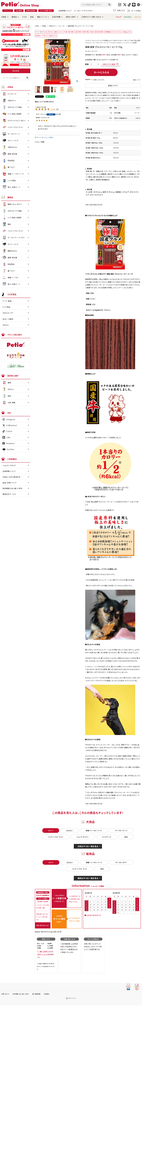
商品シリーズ (42, 17)
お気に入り (119, 10)
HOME (37, 26)
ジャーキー (61, 26)
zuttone (137, 17)
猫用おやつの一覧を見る (88, 878)
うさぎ (24, 17)
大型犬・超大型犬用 (96, 32)
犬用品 (3, 17)
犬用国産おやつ (109, 32)
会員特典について (65, 10)
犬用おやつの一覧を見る (88, 846)
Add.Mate (128, 17)
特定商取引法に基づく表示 (12, 488)
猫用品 (14, 17)
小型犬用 (78, 32)
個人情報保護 (36, 994)
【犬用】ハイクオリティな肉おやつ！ (46, 36)
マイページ (7, 11)
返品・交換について (10, 482)
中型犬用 (85, 32)
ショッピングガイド (9, 465)
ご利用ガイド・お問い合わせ (91, 17)
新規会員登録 (30, 11)
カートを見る (134, 10)
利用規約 (46, 994)
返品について (137, 80)
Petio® (119, 17)
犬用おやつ (52, 26)
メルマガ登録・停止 (46, 11)
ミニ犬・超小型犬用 (67, 32)
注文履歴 (19, 11)
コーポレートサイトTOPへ (83, 10)
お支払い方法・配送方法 (11, 477)
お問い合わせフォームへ (42, 925)
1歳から (56, 32)
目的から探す (71, 17)
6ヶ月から (49, 32)
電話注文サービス (9, 494)
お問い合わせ (5, 994)
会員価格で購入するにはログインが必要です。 (102, 59)
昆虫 (32, 17)
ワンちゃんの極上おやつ (124, 32)
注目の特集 (56, 17)
